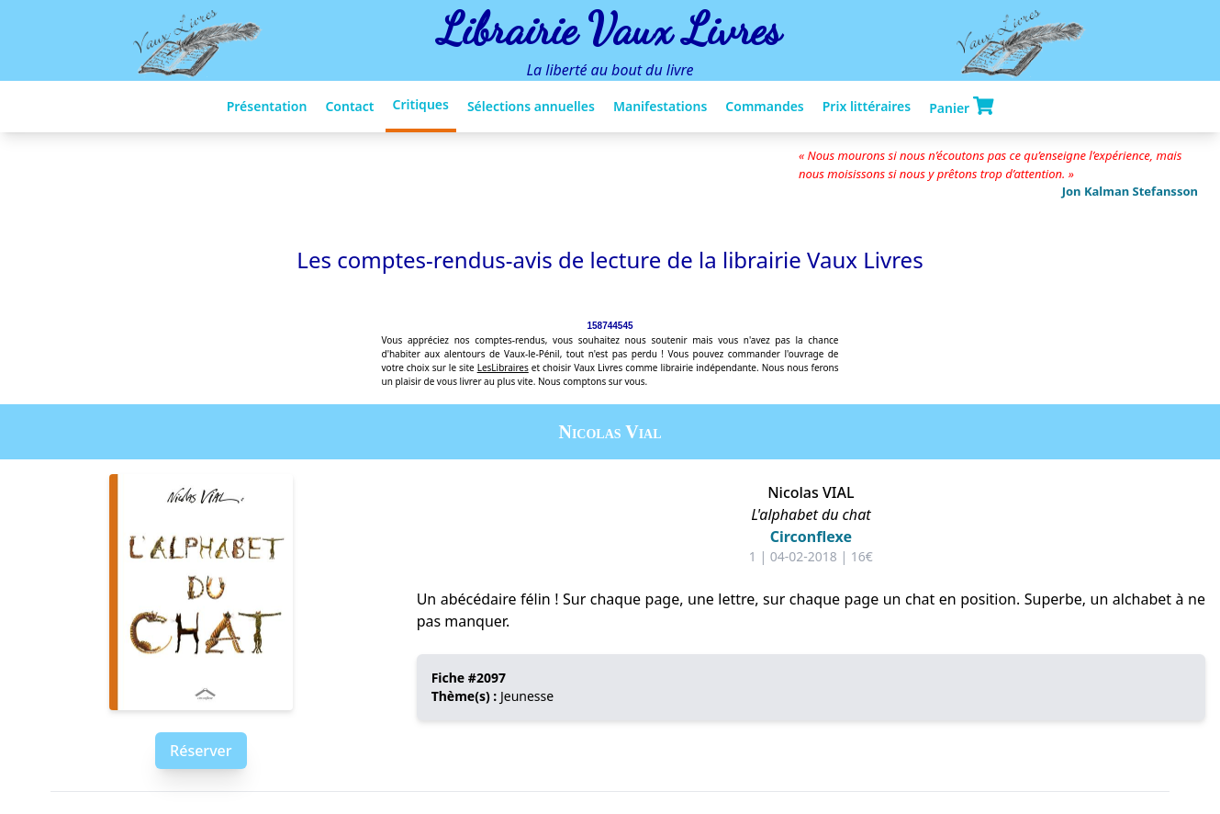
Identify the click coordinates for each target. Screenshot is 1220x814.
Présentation (267, 106)
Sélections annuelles (531, 106)
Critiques (421, 104)
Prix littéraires (867, 106)
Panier (961, 106)
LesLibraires (503, 367)
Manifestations (660, 106)
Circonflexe (811, 536)
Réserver (200, 751)
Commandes (764, 106)
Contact (349, 106)
